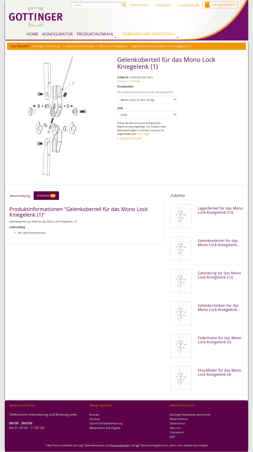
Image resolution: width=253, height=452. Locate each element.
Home (32, 34)
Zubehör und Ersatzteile (149, 34)
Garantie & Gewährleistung (106, 423)
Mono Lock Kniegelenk (113, 46)
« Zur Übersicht (19, 46)
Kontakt (94, 414)
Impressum (177, 432)
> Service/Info (186, 5)
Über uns (175, 428)
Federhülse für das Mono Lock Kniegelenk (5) (220, 339)
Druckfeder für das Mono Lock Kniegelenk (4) (220, 372)
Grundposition (125, 86)
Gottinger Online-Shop (46, 46)
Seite (120, 108)
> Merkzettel (163, 5)
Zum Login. (144, 134)
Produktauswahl (95, 34)
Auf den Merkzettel (131, 138)
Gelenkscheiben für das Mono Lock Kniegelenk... (219, 307)
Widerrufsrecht (179, 419)
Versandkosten (120, 445)
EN (197, 5)
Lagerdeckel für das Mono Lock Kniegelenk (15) (220, 210)
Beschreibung (20, 196)
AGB (172, 437)
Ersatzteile (46, 196)
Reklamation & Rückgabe (105, 428)
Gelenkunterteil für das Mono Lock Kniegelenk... (219, 242)
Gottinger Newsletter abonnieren (190, 414)
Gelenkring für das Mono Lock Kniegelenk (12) (219, 275)
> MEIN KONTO (139, 5)
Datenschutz (177, 423)
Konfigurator (57, 34)
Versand (95, 419)
